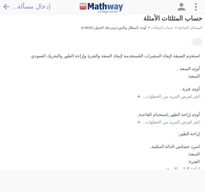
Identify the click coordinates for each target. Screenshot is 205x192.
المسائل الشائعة (190, 28)
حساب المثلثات (162, 28)
